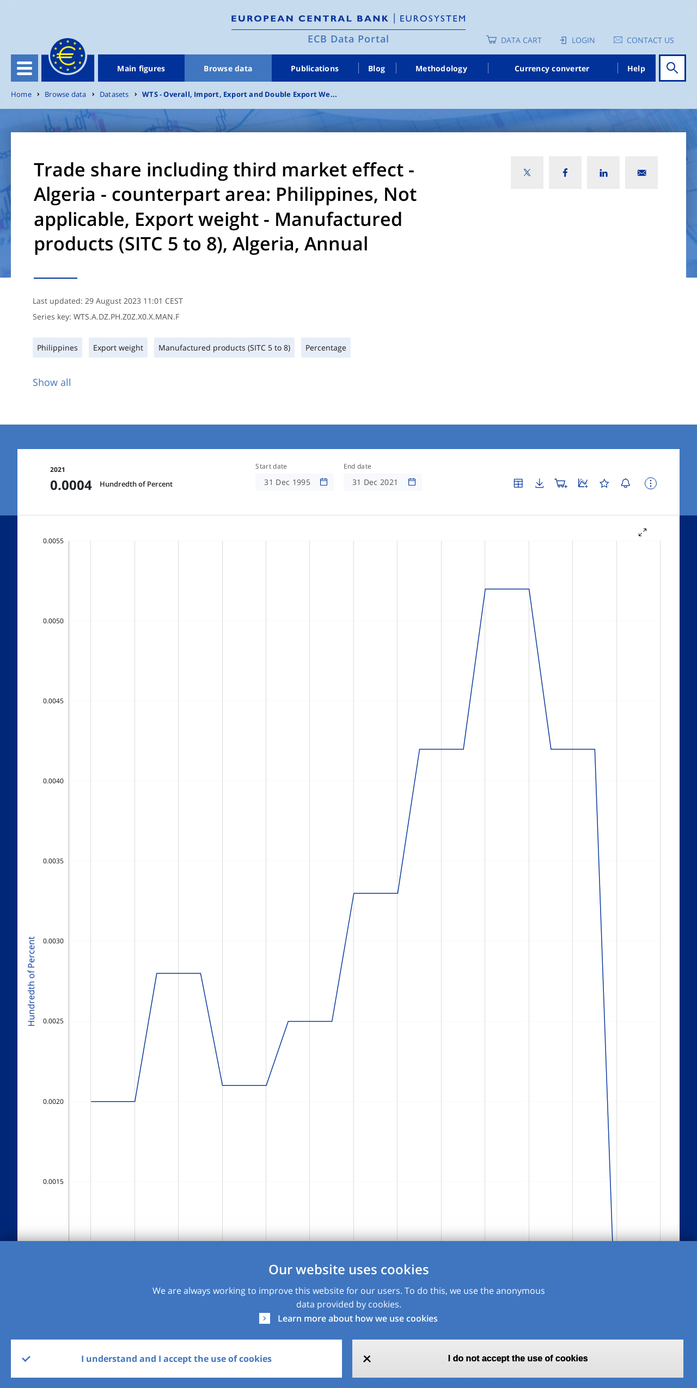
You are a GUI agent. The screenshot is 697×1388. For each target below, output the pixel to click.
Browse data (228, 68)
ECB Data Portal (348, 38)
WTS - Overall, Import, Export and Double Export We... (239, 94)
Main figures (141, 68)
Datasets (114, 94)
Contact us (650, 40)
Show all (52, 382)
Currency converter (552, 68)
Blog (376, 68)
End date (358, 466)
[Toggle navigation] (24, 68)
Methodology (441, 68)
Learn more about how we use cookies (358, 1318)
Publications (315, 68)
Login (583, 40)
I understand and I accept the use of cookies (176, 1359)
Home (21, 94)
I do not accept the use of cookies (518, 1358)
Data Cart (521, 40)
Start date (271, 466)
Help (636, 68)
